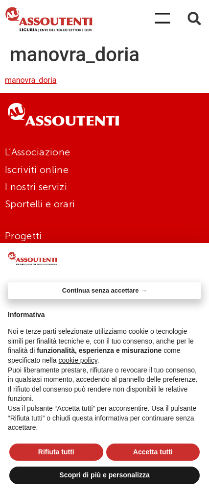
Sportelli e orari (40, 204)
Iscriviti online (37, 169)
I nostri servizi (36, 187)
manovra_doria (31, 80)
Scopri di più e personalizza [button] (104, 475)
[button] (194, 18)
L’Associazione (37, 152)
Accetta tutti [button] (153, 452)
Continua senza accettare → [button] (104, 290)
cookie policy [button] (78, 360)
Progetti (23, 236)
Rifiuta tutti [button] (56, 452)
